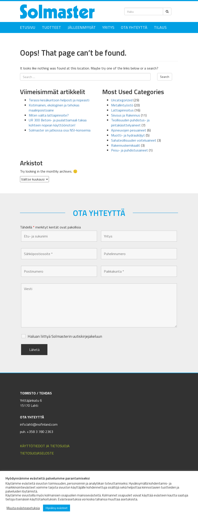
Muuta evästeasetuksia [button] (23, 508)
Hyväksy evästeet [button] (56, 508)
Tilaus (160, 27)
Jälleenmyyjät (82, 27)
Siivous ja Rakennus (125, 115)
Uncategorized (122, 100)
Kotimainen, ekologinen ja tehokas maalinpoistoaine (54, 107)
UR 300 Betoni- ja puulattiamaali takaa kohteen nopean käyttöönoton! (57, 122)
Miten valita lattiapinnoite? (49, 115)
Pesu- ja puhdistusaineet (129, 150)
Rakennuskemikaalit (125, 145)
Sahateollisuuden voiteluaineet (133, 140)
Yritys (108, 27)
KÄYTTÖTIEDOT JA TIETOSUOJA (45, 446)
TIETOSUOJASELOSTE (37, 453)
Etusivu (27, 27)
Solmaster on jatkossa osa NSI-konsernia (59, 130)
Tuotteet (51, 27)
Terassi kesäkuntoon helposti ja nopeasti (59, 100)
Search (164, 76)
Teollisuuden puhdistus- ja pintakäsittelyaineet (130, 122)
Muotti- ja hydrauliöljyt (128, 135)
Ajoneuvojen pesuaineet (128, 130)
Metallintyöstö (122, 105)
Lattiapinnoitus (122, 110)
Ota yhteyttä (134, 27)
